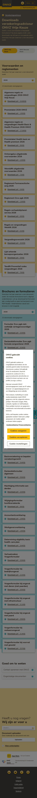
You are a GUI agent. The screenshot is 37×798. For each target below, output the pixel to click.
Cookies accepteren (18, 437)
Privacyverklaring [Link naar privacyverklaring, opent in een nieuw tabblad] (25, 425)
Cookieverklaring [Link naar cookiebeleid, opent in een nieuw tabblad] (12, 425)
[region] (18, 399)
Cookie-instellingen (18, 444)
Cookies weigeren (18, 430)
